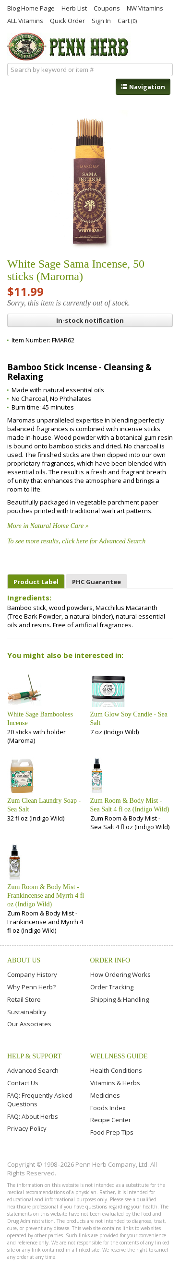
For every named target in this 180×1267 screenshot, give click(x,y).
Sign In (101, 20)
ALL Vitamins (25, 20)
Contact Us (22, 1083)
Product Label (36, 581)
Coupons (107, 8)
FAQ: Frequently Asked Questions (39, 1099)
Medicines (105, 1095)
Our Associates (29, 1024)
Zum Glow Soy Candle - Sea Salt (129, 719)
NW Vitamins (145, 8)
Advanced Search (33, 1070)
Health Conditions (116, 1070)
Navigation (143, 86)
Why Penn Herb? (31, 987)
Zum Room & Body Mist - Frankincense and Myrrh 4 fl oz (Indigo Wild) (45, 895)
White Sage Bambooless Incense (40, 719)
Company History (32, 974)
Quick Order (67, 20)
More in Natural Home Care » (48, 525)
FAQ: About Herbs (32, 1116)
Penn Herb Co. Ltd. (69, 46)
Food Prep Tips (111, 1132)
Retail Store (24, 999)
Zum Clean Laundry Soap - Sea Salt (44, 805)
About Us (23, 960)
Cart (127, 20)
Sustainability (27, 1012)
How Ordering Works (120, 974)
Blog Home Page (31, 8)
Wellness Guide (119, 1056)
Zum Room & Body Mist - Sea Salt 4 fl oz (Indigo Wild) (129, 805)
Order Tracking (111, 987)
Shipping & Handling (119, 999)
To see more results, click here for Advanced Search (76, 541)
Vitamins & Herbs (115, 1083)
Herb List (74, 8)
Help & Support (34, 1056)
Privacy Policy (27, 1128)
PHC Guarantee (96, 581)
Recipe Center (110, 1119)
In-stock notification (90, 320)
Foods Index (108, 1107)
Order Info (110, 960)
